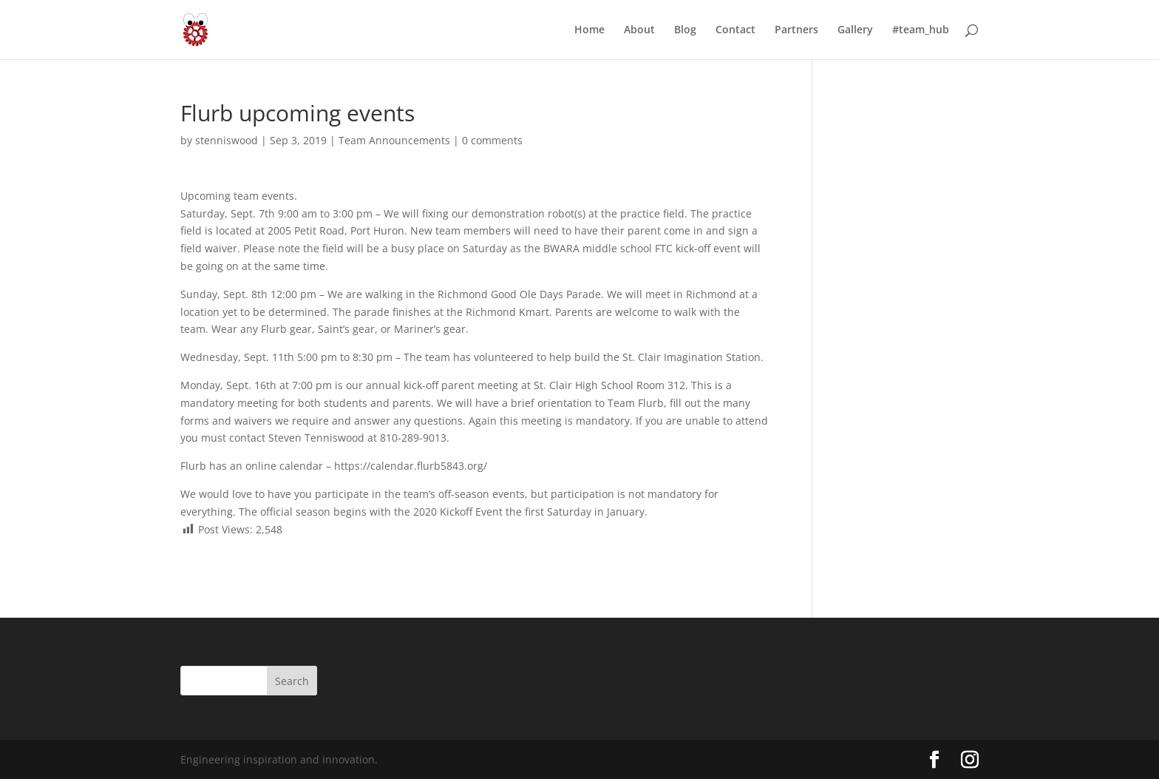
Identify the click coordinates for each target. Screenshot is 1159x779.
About (639, 30)
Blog (685, 30)
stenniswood (226, 140)
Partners (796, 30)
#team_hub (920, 30)
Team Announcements (394, 140)
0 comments (492, 140)
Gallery (855, 30)
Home (589, 30)
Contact (735, 30)
